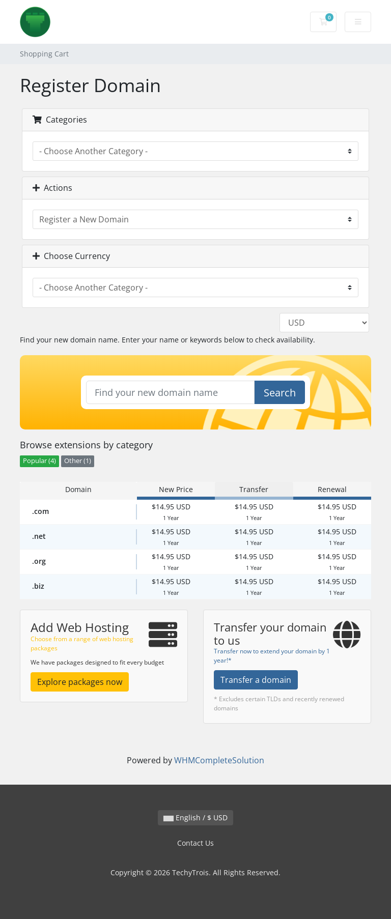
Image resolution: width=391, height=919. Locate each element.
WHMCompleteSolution (219, 760)
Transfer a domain (255, 679)
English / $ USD (195, 817)
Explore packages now (79, 681)
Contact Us (195, 843)
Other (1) (77, 460)
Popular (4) (39, 460)
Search (280, 392)
